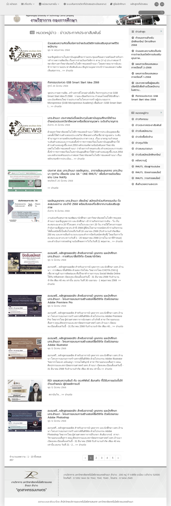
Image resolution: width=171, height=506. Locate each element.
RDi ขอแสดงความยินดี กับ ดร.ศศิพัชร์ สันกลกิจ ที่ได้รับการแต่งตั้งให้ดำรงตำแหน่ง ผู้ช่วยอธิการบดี (85, 382)
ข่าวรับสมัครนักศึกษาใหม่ (145, 154)
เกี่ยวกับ (28, 4)
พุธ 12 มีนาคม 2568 (57, 260)
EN (162, 4)
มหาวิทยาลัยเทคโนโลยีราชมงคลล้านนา (115, 502)
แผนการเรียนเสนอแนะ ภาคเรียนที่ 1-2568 (144, 75)
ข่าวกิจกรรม (139, 119)
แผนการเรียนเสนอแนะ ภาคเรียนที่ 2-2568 (144, 65)
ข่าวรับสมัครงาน (141, 131)
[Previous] (85, 458)
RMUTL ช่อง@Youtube (145, 166)
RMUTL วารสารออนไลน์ (145, 178)
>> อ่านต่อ (67, 70)
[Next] (118, 458)
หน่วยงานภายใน (49, 4)
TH (156, 4)
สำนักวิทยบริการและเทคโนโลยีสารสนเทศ (79, 502)
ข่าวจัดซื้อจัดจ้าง (142, 137)
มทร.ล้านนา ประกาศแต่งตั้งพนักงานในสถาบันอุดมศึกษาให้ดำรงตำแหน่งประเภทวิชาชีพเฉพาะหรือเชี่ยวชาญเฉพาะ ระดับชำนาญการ (83, 119)
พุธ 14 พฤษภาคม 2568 (59, 50)
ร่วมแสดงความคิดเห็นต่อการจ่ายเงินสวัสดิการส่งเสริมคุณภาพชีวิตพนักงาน (83, 44)
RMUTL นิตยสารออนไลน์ (146, 172)
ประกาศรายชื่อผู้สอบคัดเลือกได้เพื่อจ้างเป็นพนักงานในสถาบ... (145, 86)
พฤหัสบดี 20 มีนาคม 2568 (60, 180)
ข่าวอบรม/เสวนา (141, 148)
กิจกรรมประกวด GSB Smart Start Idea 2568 (73, 82)
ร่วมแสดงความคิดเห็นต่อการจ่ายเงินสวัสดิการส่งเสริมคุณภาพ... (146, 54)
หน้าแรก (12, 4)
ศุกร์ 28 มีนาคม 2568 (58, 86)
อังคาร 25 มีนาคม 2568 (59, 125)
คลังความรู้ (139, 160)
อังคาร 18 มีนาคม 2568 (59, 211)
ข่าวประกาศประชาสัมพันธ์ (146, 125)
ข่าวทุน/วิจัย (139, 143)
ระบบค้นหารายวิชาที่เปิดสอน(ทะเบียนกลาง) (85, 4)
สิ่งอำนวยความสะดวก (144, 184)
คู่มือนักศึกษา (118, 4)
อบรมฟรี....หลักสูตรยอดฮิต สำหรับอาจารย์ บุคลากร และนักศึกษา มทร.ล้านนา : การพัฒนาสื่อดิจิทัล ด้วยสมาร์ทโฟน (82, 254)
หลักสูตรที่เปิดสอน (139, 4)
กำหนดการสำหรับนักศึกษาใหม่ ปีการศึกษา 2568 (143, 41)
